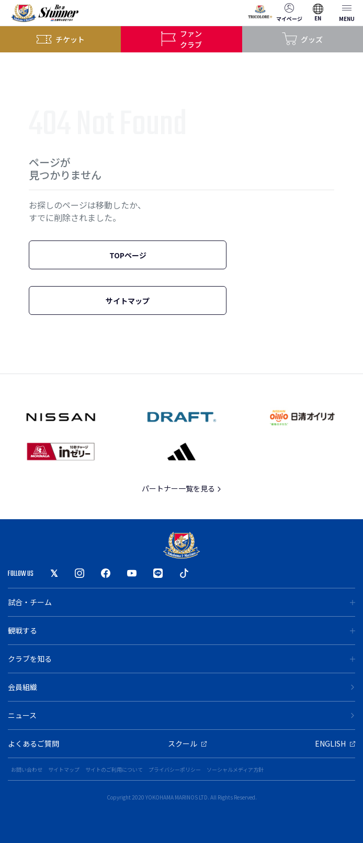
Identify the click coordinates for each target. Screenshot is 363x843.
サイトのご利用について (114, 769)
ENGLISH (335, 743)
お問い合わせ (26, 769)
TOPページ (127, 255)
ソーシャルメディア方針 (235, 769)
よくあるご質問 (33, 743)
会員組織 (181, 687)
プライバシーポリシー (175, 769)
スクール (187, 743)
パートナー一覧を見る (182, 488)
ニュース (181, 715)
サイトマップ (128, 300)
